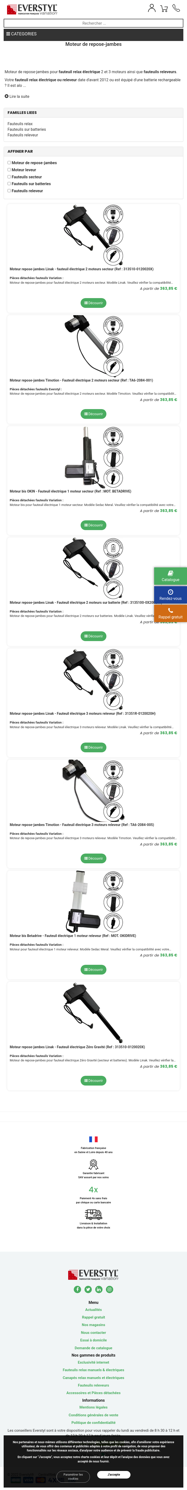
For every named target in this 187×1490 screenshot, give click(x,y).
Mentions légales (93, 1407)
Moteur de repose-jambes (34, 163)
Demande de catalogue (93, 1348)
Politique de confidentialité (94, 1422)
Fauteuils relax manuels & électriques (93, 1370)
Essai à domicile (93, 1340)
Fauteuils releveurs (93, 1385)
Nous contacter (93, 1332)
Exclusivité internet (93, 1362)
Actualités (93, 1310)
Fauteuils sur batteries (27, 129)
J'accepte (114, 1474)
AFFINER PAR (20, 151)
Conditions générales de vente (93, 1415)
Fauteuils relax (20, 123)
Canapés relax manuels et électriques (93, 1378)
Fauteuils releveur (23, 135)
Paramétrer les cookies (73, 1476)
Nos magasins (93, 1325)
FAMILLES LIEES (22, 112)
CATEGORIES (21, 33)
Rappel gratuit (93, 1317)
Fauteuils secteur (27, 177)
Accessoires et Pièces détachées (93, 1393)
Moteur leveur (24, 170)
